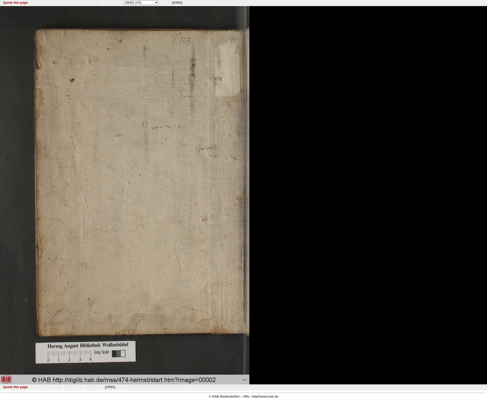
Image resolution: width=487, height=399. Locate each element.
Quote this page (15, 2)
